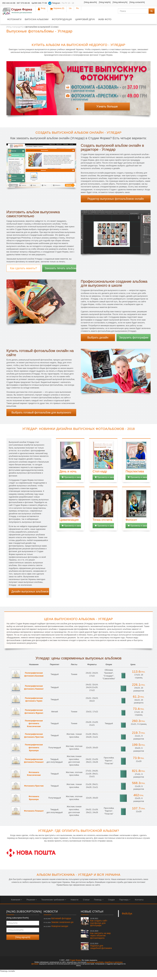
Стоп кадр (100, 476)
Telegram (54, 3)
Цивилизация (68, 524)
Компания (16, 904)
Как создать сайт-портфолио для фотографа (99, 926)
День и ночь (68, 476)
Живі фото (104, 23)
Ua (143, 3)
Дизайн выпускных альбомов (29, 596)
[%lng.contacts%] (99, 7)
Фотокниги (14, 23)
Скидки (111, 904)
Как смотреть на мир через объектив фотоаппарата (100, 939)
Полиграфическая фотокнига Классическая (34, 728)
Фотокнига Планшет (34, 815)
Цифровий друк (85, 23)
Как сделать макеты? (23, 272)
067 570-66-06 (23, 3)
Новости (74, 904)
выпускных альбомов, (95, 966)
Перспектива (135, 476)
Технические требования (53, 904)
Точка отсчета (102, 524)
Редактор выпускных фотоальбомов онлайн (116, 203)
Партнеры (124, 904)
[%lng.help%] (99, 2)
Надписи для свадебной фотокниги (101, 950)
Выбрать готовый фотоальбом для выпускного (41, 417)
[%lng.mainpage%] (14, 31)
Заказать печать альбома (60, 272)
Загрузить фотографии (133, 342)
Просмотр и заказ (71, 481)
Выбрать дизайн (97, 342)
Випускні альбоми (36, 23)
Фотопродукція (62, 23)
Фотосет (131, 524)
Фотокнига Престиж (34, 790)
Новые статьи (92, 916)
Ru (151, 3)
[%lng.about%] (84, 2)
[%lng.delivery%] (82, 7)
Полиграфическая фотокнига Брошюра (34, 752)
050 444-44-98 (8, 3)
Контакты (139, 904)
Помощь (98, 904)
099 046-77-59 (39, 3)
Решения (32, 904)
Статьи (86, 904)
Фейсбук (127, 918)
